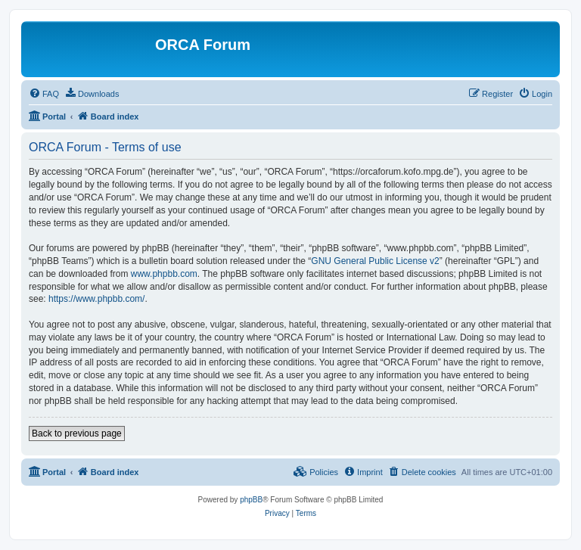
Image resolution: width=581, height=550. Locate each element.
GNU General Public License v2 (375, 261)
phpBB (251, 500)
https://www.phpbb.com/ (96, 299)
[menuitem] (44, 94)
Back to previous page (77, 433)
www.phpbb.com (164, 274)
